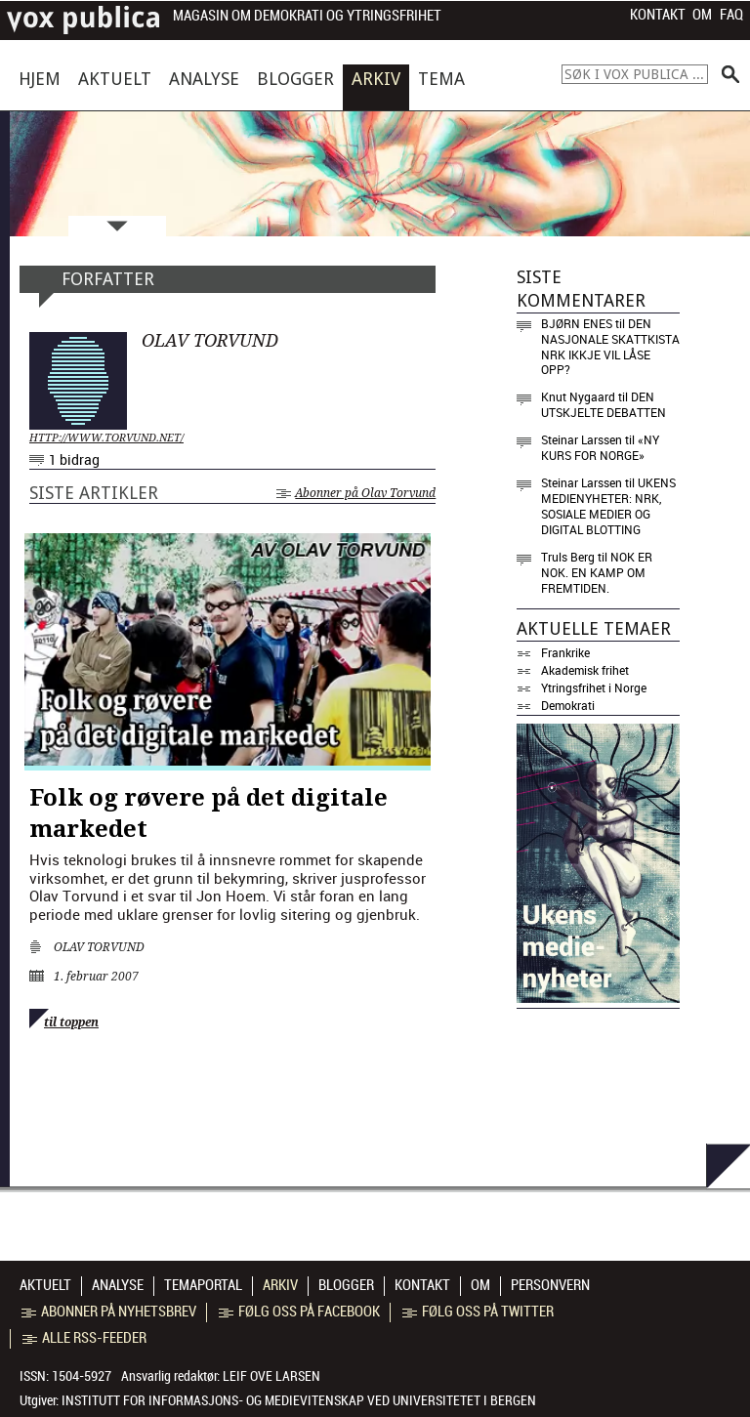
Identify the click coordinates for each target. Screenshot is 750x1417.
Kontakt (658, 14)
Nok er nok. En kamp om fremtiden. (596, 572)
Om (702, 14)
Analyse (204, 78)
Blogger (295, 78)
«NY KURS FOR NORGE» (600, 447)
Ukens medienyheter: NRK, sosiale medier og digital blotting (608, 506)
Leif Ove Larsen (271, 1376)
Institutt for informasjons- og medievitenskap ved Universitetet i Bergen (299, 1400)
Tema (441, 78)
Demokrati (568, 705)
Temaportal (203, 1285)
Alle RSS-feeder (84, 1338)
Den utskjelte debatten (603, 404)
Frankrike (565, 652)
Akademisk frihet (585, 670)
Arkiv (376, 78)
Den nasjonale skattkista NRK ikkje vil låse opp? (610, 346)
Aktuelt (114, 78)
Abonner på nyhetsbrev (108, 1311)
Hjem (40, 78)
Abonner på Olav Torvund (356, 493)
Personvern (550, 1285)
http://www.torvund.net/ (106, 438)
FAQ (731, 14)
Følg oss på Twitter (478, 1311)
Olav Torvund (99, 947)
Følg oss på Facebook (299, 1311)
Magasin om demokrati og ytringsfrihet (307, 16)
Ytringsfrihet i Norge (593, 687)
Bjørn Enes (576, 323)
